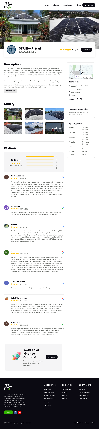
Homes (46, 5)
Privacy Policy (90, 423)
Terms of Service (77, 423)
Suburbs (55, 5)
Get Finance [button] (89, 5)
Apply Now (51, 357)
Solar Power (48, 389)
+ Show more (10, 91)
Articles (78, 5)
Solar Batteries (49, 392)
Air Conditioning (49, 399)
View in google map (83, 77)
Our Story (82, 389)
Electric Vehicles (49, 396)
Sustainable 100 (84, 392)
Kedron (73, 86)
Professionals (67, 5)
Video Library (83, 396)
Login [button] (8, 412)
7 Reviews (86, 50)
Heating (46, 402)
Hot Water (47, 405)
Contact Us (83, 399)
